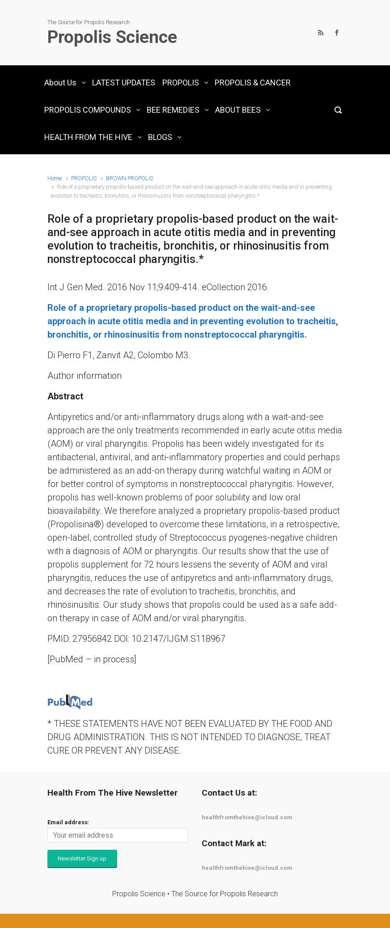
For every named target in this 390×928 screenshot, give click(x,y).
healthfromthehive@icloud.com (247, 817)
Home (54, 178)
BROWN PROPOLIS (129, 178)
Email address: (68, 822)
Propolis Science (112, 37)
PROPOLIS (84, 178)
